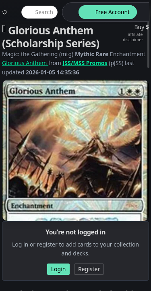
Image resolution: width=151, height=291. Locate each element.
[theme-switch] (69, 12)
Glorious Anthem (25, 63)
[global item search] (39, 12)
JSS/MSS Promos (85, 63)
